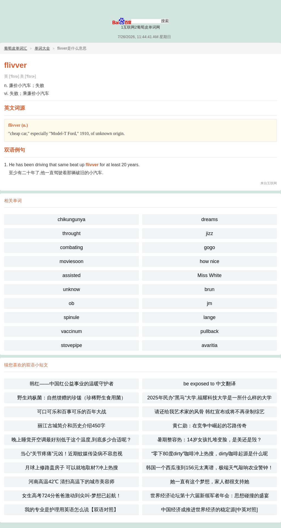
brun (209, 289)
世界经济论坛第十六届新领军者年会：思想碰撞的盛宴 (209, 495)
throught (71, 233)
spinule (71, 317)
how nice (209, 261)
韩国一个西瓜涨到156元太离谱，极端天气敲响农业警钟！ (209, 467)
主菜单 (273, 8)
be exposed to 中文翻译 (209, 383)
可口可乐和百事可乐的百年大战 (71, 411)
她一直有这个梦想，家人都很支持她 (209, 481)
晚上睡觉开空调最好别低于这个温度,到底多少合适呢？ (71, 439)
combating (71, 247)
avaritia (209, 345)
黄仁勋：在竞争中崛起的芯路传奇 (210, 425)
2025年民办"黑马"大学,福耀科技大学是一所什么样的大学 (209, 397)
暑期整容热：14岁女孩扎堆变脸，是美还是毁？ (209, 439)
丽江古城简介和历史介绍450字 (71, 425)
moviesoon (71, 261)
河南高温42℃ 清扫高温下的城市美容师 (71, 481)
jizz (209, 233)
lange (209, 317)
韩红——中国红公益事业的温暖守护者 (72, 383)
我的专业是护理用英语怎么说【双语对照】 (72, 509)
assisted (71, 275)
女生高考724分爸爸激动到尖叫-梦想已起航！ (71, 495)
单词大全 (42, 48)
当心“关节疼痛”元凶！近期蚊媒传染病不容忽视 (72, 453)
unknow (71, 289)
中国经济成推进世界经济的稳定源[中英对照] (209, 509)
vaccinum (71, 331)
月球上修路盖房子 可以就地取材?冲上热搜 (71, 467)
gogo (209, 247)
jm (209, 303)
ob (71, 303)
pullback (209, 331)
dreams (209, 219)
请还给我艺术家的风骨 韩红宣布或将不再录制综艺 (209, 411)
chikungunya (71, 219)
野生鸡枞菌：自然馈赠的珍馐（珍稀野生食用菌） (71, 397)
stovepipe (71, 345)
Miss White (209, 275)
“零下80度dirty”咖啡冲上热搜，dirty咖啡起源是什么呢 (209, 453)
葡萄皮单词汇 (15, 48)
